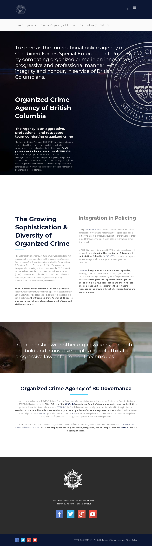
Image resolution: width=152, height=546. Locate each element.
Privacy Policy (131, 540)
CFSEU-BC (63, 151)
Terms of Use (115, 540)
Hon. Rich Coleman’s (93, 229)
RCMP (74, 413)
